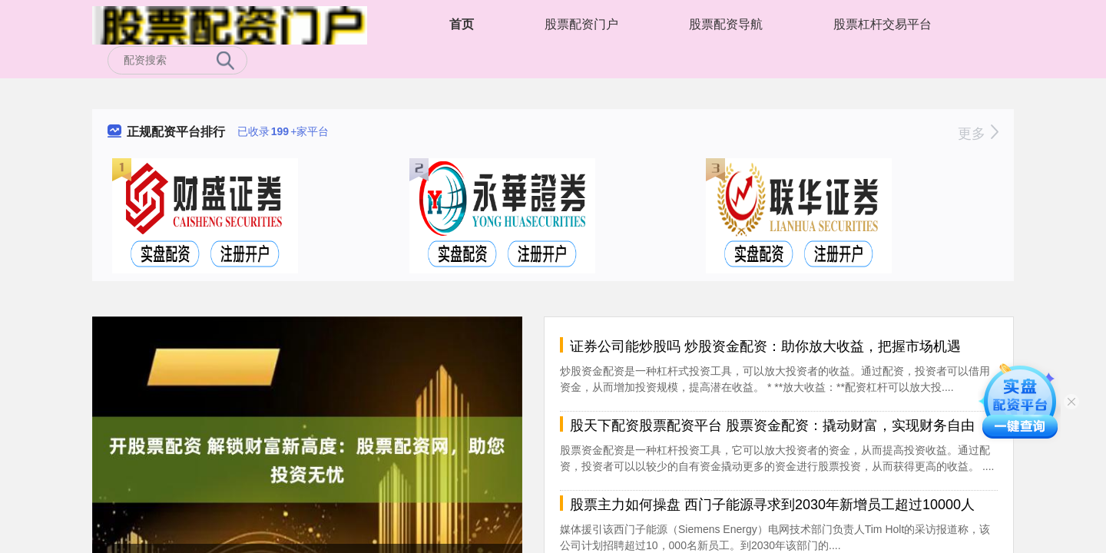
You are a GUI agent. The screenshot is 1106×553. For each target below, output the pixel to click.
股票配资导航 (726, 24)
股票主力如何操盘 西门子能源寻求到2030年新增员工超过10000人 (772, 504)
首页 (461, 24)
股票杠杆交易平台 (882, 24)
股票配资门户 (581, 24)
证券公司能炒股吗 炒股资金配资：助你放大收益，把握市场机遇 (765, 346)
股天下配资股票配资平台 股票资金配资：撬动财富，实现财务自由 (772, 425)
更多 (978, 133)
